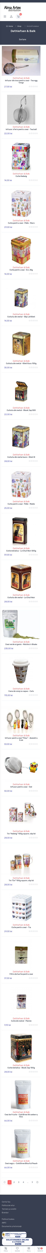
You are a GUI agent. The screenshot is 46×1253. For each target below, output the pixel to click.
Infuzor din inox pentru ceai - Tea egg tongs (21, 82)
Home (9, 26)
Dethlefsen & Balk (21, 78)
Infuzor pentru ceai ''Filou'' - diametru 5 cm (21, 739)
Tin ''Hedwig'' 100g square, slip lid (21, 834)
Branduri (5, 1213)
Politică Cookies (8, 1219)
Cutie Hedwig (21, 176)
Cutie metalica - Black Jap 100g (21, 1068)
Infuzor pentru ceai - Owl (21, 787)
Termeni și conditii (9, 1209)
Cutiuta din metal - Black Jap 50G (21, 410)
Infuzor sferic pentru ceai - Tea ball (21, 129)
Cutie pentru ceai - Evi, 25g (21, 270)
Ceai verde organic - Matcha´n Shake (21, 644)
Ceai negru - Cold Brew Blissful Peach (21, 1163)
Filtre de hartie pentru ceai (21, 974)
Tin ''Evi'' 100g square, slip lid (21, 881)
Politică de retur (8, 1205)
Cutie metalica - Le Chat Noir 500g (21, 551)
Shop (19, 26)
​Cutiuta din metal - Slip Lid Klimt (21, 317)
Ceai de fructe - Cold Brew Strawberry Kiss (21, 1116)
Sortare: (20, 39)
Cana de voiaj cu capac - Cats (21, 691)
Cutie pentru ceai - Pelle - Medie (21, 504)
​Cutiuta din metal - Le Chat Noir (21, 598)
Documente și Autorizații (11, 1226)
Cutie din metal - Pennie (21, 1021)
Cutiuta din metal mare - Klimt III (21, 457)
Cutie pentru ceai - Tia (21, 927)
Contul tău (6, 1202)
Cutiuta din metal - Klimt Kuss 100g (21, 363)
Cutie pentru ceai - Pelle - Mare (21, 223)
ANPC (4, 1223)
